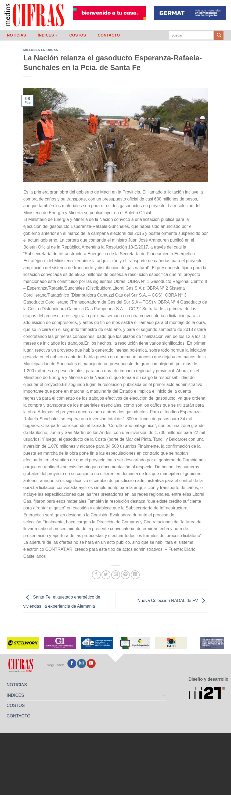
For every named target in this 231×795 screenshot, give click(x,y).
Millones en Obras (40, 50)
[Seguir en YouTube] (91, 663)
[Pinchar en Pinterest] (125, 574)
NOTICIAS (16, 35)
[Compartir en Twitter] (106, 574)
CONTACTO (109, 35)
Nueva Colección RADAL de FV (173, 601)
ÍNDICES (47, 35)
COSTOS (77, 35)
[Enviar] (218, 35)
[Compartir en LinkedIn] (135, 574)
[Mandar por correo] (115, 574)
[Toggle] (165, 695)
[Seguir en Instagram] (81, 663)
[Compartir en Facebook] (96, 574)
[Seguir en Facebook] (71, 663)
